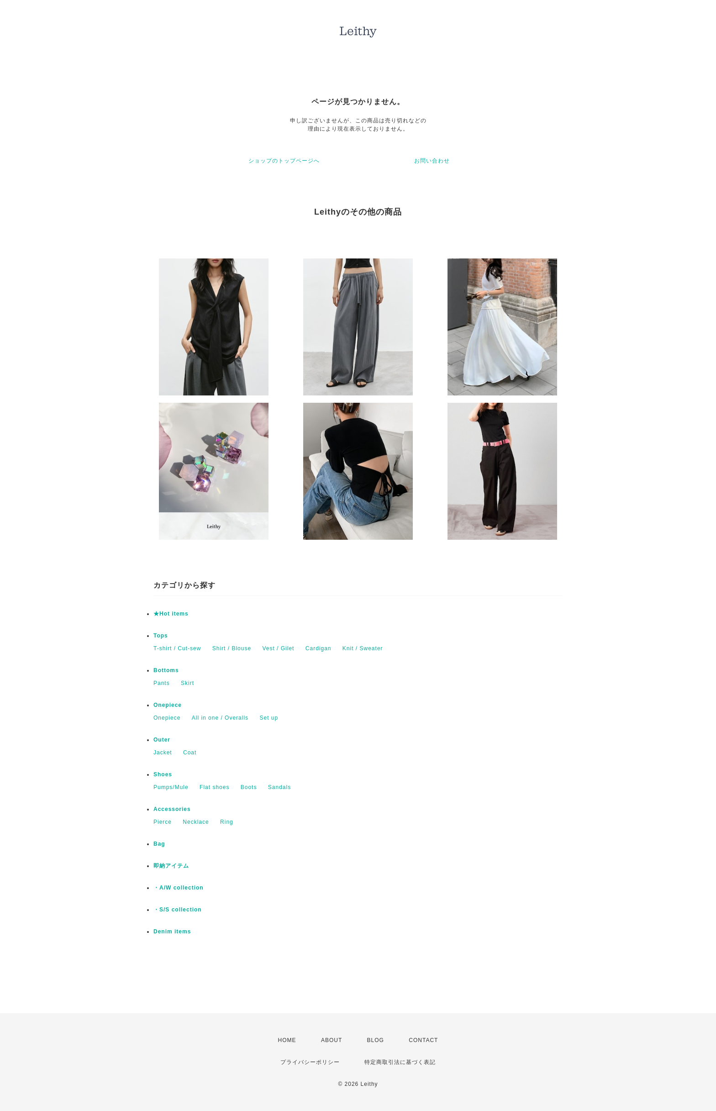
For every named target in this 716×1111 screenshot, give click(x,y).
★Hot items (171, 614)
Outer (161, 740)
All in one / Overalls (220, 718)
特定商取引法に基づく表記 (400, 1062)
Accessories (172, 809)
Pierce (162, 822)
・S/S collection (177, 909)
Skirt (187, 683)
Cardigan (318, 648)
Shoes (162, 774)
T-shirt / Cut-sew (177, 648)
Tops (160, 635)
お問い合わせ (432, 161)
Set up (268, 718)
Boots (249, 787)
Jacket (162, 752)
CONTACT (423, 1040)
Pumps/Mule (171, 787)
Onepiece (167, 705)
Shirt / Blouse (231, 648)
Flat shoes (214, 787)
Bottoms (166, 670)
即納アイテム (171, 866)
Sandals (279, 787)
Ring (226, 822)
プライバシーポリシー (310, 1062)
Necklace (196, 822)
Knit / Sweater (362, 648)
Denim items (172, 931)
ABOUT (331, 1040)
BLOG (375, 1040)
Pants (161, 683)
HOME (287, 1040)
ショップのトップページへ (284, 161)
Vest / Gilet (278, 648)
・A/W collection (178, 888)
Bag (159, 844)
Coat (189, 752)
